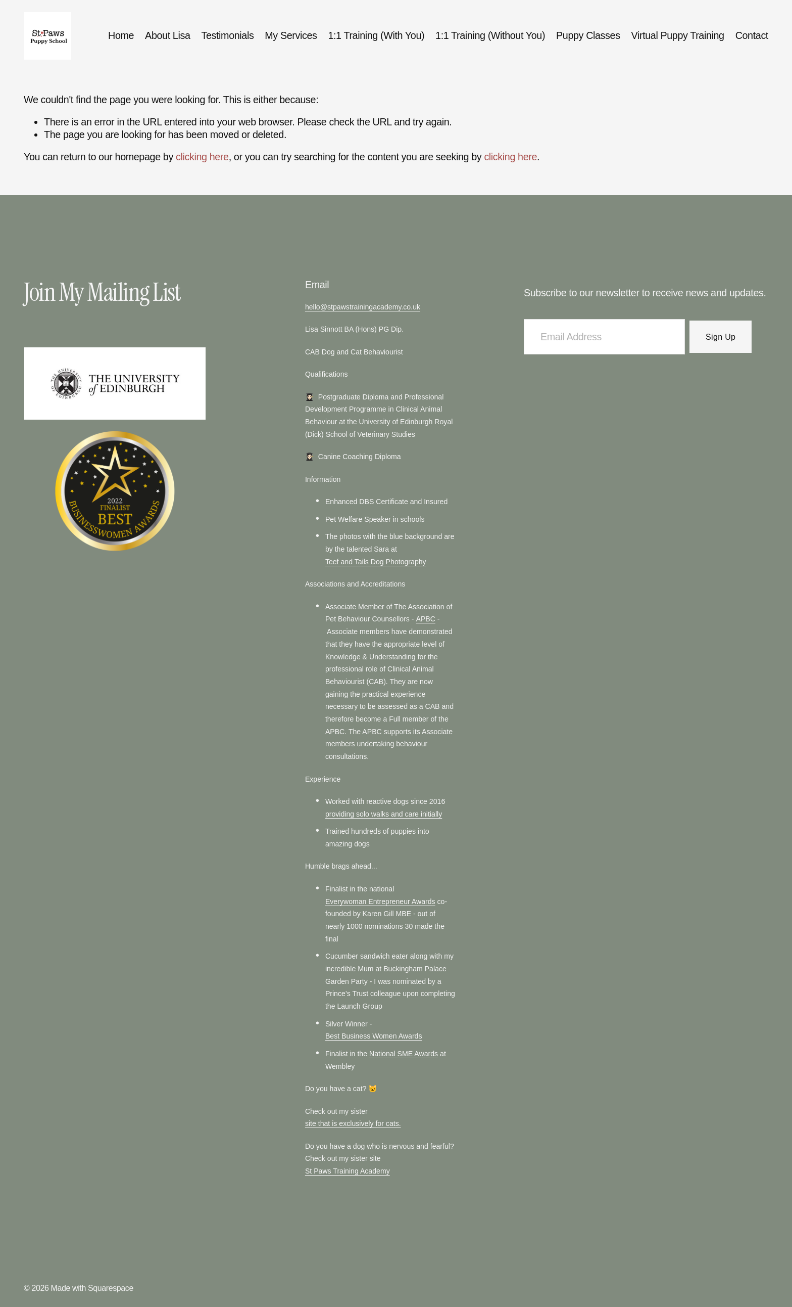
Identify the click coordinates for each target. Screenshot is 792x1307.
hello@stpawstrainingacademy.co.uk (362, 308)
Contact (751, 35)
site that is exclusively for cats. (353, 1124)
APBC (425, 620)
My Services (291, 35)
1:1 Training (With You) (376, 35)
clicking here (202, 156)
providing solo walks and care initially (383, 815)
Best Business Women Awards (373, 1037)
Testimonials (227, 35)
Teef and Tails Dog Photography (375, 563)
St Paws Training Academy (347, 1172)
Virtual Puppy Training (677, 35)
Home (121, 35)
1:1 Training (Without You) (490, 35)
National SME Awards (403, 1055)
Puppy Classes (588, 35)
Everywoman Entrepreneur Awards (380, 902)
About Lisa (167, 35)
